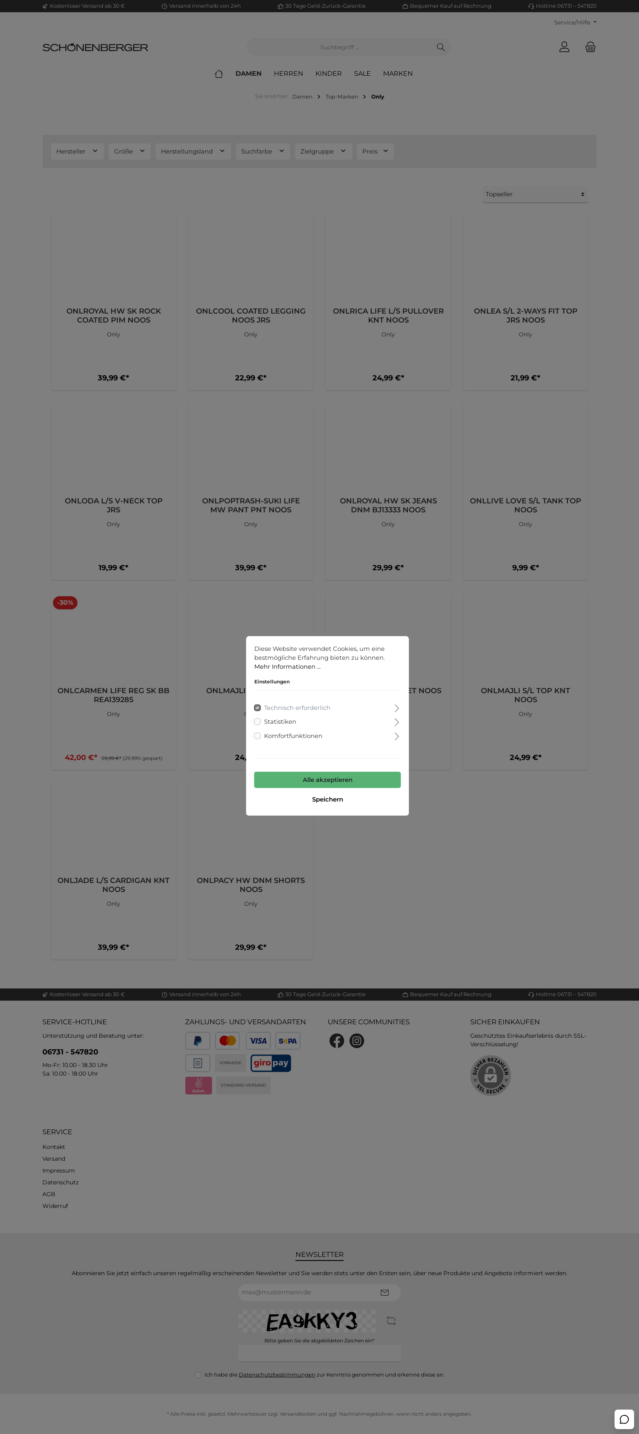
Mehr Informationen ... (279, 657)
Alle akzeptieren (319, 771)
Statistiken (272, 713)
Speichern (319, 791)
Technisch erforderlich (289, 699)
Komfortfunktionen (285, 727)
